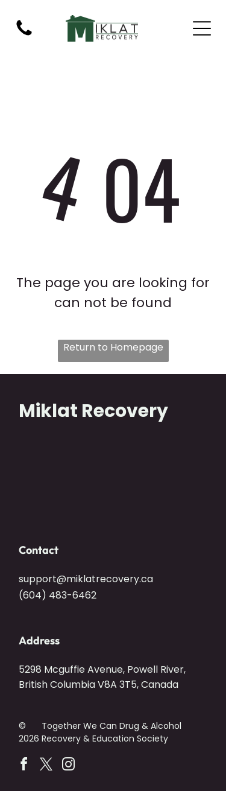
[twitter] (45, 766)
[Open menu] (202, 28)
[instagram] (68, 766)
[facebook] (23, 766)
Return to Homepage (113, 347)
